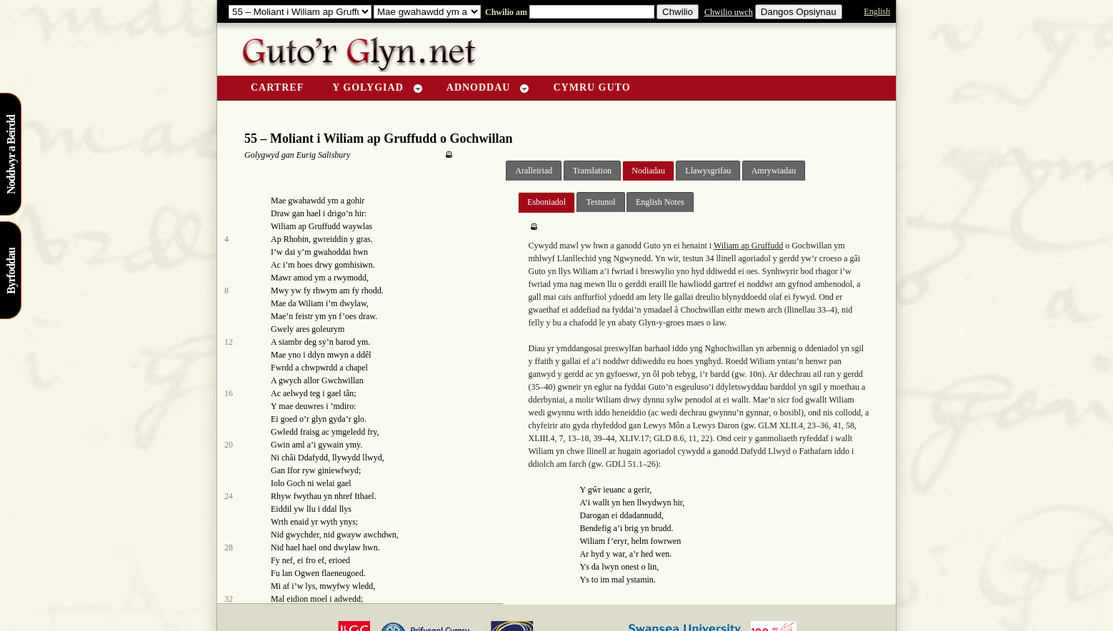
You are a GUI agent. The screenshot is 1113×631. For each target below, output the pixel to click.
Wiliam (311, 303)
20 (228, 445)
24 (228, 496)
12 (228, 342)
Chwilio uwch (728, 12)
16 (228, 393)
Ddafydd (313, 458)
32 (228, 599)
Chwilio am (505, 12)
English (877, 11)
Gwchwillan (342, 380)
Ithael (364, 496)
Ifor (293, 470)
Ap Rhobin (290, 239)
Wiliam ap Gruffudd (305, 226)
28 (228, 547)
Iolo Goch (288, 483)
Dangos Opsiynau (799, 11)
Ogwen (306, 573)
